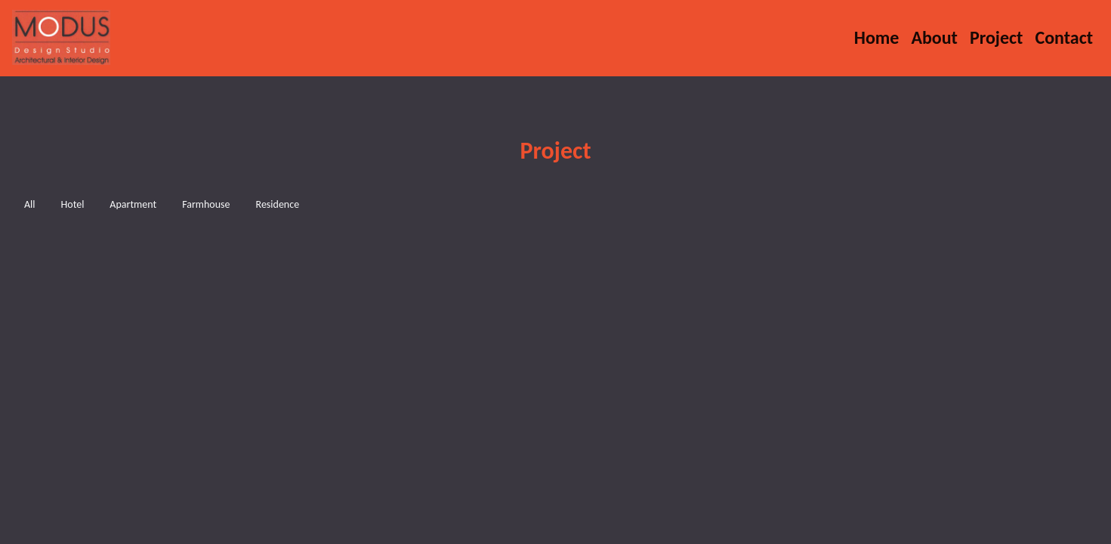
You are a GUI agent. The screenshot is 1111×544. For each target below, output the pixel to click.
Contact (1064, 37)
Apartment (133, 204)
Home (880, 37)
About (934, 37)
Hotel (73, 204)
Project (996, 37)
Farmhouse (206, 204)
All (29, 204)
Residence (278, 204)
